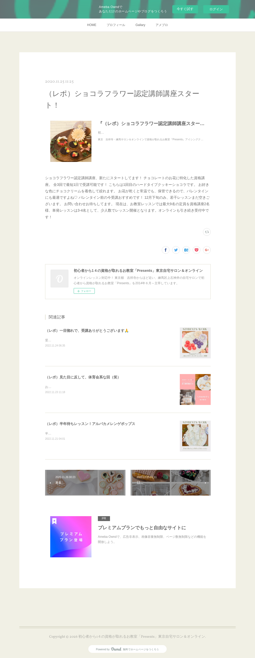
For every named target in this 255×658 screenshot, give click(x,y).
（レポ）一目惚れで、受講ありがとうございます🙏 (87, 330)
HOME (91, 25)
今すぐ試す (185, 9)
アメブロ (162, 25)
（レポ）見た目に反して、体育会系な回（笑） (83, 377)
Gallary (140, 25)
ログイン (216, 9)
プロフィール (116, 25)
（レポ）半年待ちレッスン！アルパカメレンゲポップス (90, 424)
